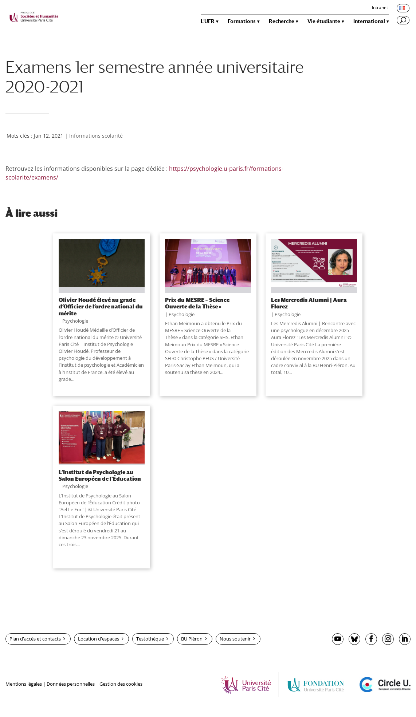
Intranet (380, 8)
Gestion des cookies (120, 684)
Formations (242, 21)
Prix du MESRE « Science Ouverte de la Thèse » (197, 303)
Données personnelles (71, 684)
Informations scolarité (96, 135)
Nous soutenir (235, 638)
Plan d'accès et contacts (35, 638)
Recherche (281, 21)
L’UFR (208, 21)
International (369, 21)
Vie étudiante (323, 21)
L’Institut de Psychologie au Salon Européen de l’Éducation (100, 475)
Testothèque (150, 638)
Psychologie (75, 321)
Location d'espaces (98, 638)
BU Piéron (192, 638)
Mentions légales (23, 684)
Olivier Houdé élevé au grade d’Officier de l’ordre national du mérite (101, 306)
